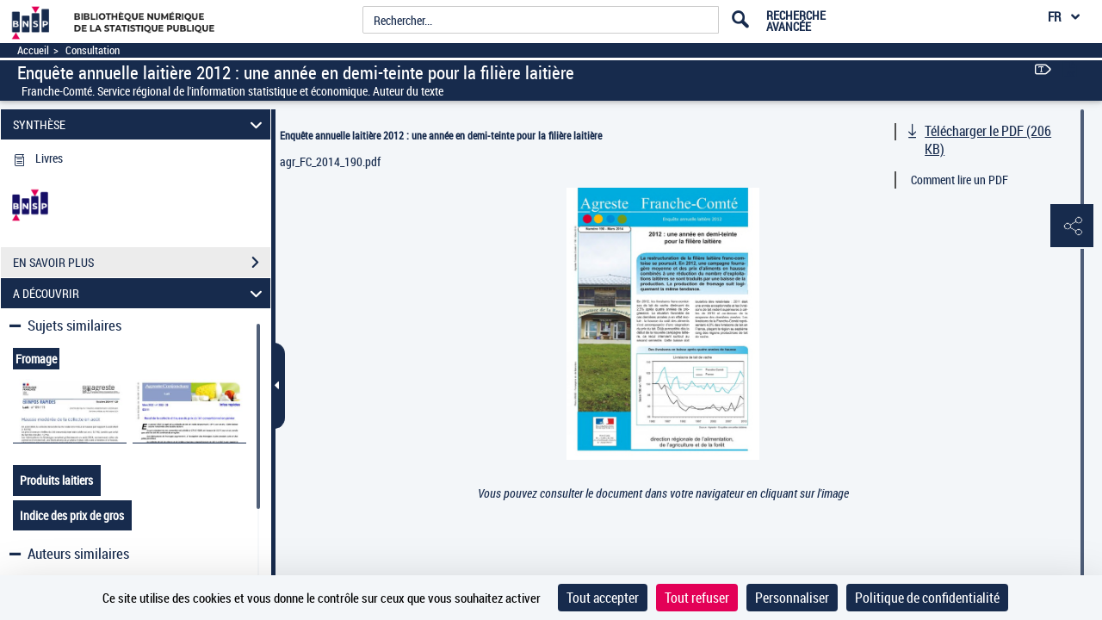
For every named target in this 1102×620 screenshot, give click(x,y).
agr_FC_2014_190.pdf (330, 161)
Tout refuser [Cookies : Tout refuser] (697, 597)
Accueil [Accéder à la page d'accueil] (33, 50)
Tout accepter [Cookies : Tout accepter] (602, 597)
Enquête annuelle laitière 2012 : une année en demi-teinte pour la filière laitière (441, 135)
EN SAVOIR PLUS (141, 263)
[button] (1071, 226)
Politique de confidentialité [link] (927, 597)
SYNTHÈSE (140, 124)
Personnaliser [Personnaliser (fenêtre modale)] (792, 597)
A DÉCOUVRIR (140, 293)
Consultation (92, 50)
